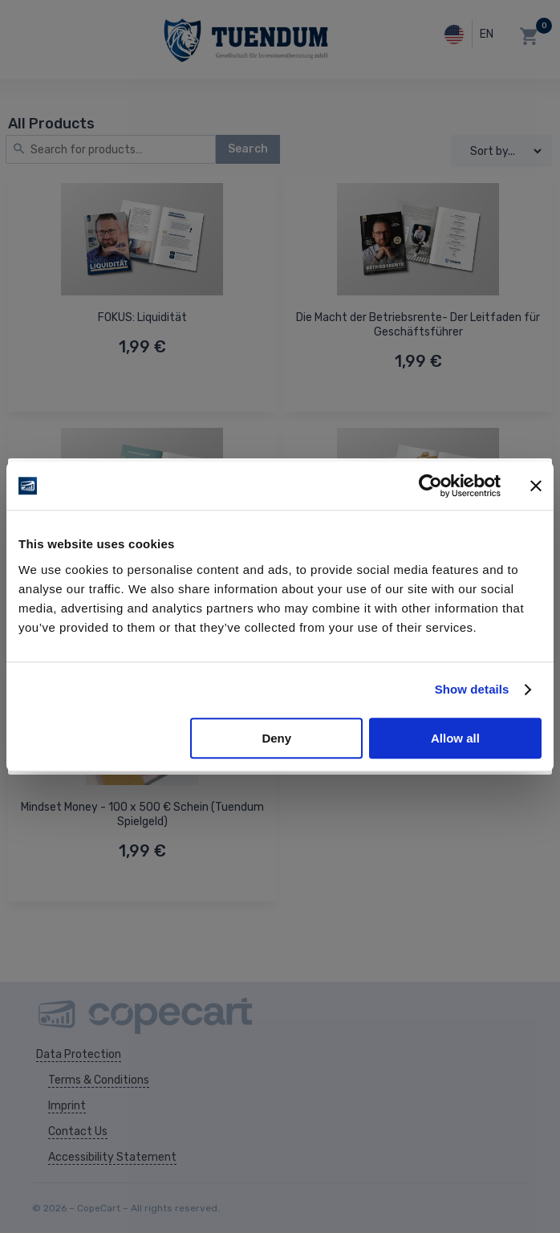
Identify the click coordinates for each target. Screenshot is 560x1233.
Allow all (455, 738)
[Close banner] (536, 485)
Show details (472, 689)
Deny (276, 738)
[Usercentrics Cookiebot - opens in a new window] (430, 486)
